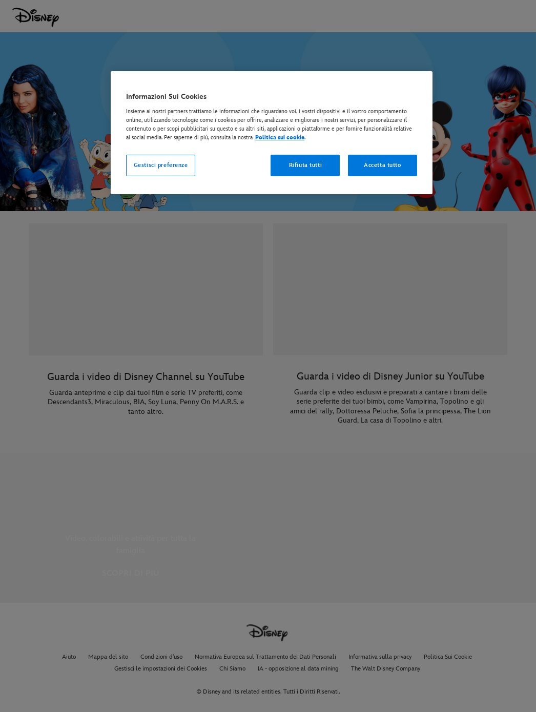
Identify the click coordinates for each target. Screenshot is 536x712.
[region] (271, 132)
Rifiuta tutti (305, 165)
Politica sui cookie (279, 137)
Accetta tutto (382, 165)
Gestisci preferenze (161, 165)
